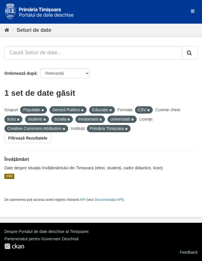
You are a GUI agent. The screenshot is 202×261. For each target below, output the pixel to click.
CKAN (14, 246)
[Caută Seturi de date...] (93, 53)
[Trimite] (190, 53)
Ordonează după (20, 73)
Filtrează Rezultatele (28, 138)
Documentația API (108, 200)
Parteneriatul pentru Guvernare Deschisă (41, 238)
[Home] (6, 30)
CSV (9, 176)
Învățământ (16, 159)
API (82, 200)
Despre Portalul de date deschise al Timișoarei (46, 231)
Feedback (189, 252)
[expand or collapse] (193, 11)
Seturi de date (34, 30)
